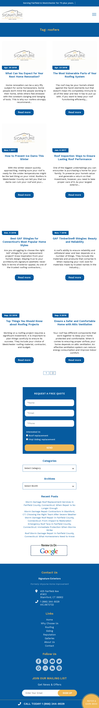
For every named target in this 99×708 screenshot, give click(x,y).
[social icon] (38, 661)
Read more (24, 112)
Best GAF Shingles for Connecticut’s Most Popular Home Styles (24, 242)
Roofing (49, 627)
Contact (49, 645)
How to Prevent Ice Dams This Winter (24, 157)
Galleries (49, 638)
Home (49, 619)
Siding (49, 631)
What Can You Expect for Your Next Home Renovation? (24, 75)
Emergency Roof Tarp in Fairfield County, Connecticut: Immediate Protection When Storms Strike (49, 527)
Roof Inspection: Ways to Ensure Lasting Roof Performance (74, 157)
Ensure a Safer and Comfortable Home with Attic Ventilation (74, 323)
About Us (49, 642)
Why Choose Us (49, 623)
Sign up (67, 693)
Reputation (49, 634)
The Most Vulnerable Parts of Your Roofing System (75, 75)
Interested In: (33, 432)
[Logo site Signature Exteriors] (14, 14)
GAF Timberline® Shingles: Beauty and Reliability (75, 240)
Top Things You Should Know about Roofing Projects (24, 323)
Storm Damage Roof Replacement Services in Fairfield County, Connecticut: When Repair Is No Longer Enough (49, 505)
